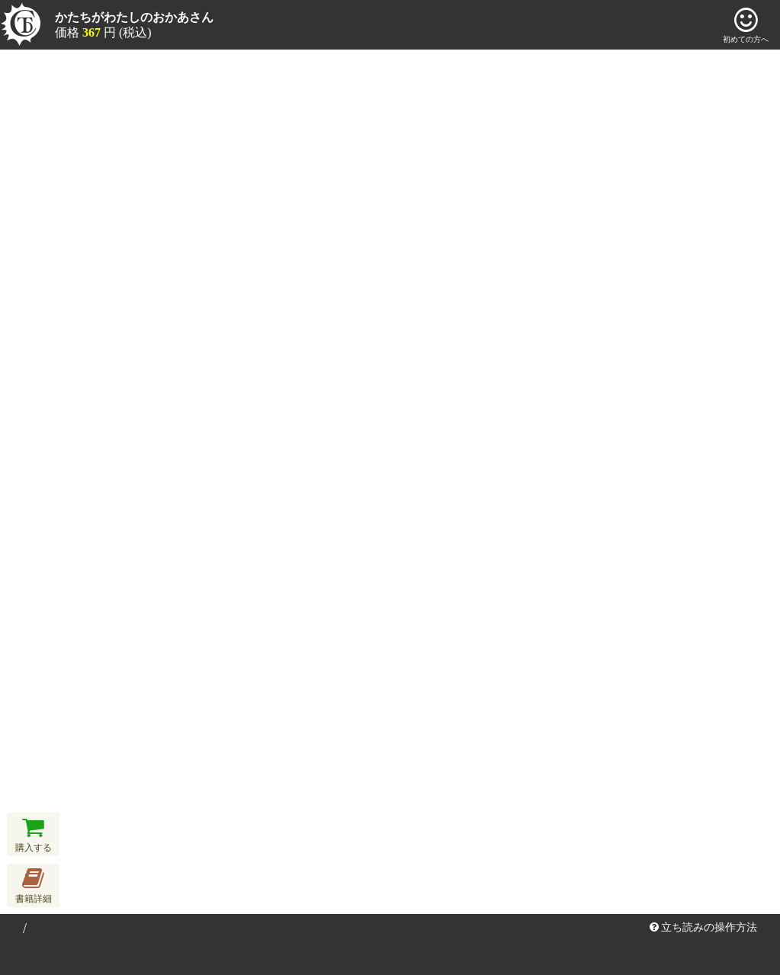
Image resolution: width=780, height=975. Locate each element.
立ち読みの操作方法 (704, 927)
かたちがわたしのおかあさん (134, 17)
